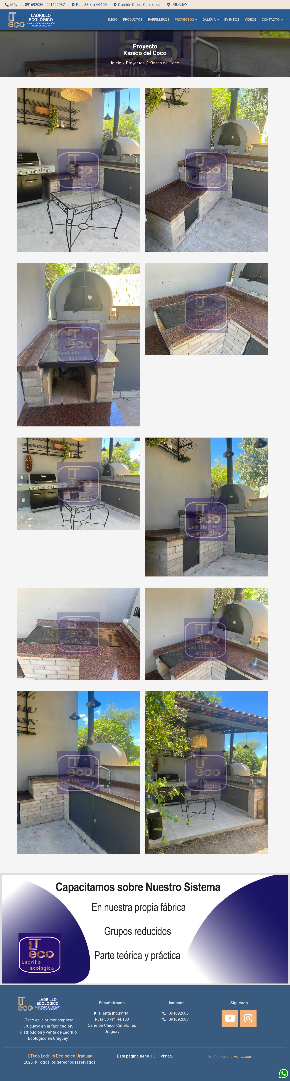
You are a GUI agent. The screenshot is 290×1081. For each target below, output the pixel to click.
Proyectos (184, 19)
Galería (209, 19)
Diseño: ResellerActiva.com (229, 1056)
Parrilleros (158, 19)
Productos (133, 19)
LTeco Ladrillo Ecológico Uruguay (60, 1056)
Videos (250, 19)
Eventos (231, 19)
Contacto (271, 19)
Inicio (113, 19)
